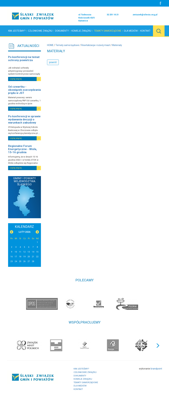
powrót (53, 62)
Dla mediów (131, 30)
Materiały (117, 45)
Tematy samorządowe (107, 30)
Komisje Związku (81, 30)
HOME (50, 45)
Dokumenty (62, 30)
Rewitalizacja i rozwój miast (95, 45)
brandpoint (156, 368)
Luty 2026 (24, 232)
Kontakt (145, 30)
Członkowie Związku (40, 30)
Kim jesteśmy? (16, 30)
